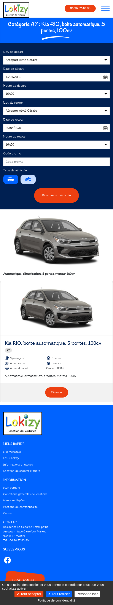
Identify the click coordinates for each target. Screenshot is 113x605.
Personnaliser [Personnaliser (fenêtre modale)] (87, 594)
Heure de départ (14, 86)
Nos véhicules (12, 451)
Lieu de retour (13, 102)
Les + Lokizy (11, 458)
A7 (8, 350)
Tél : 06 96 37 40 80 (16, 540)
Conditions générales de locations (25, 494)
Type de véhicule (15, 170)
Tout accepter (29, 594)
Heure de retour (14, 136)
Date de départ (13, 69)
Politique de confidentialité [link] (56, 600)
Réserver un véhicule (56, 195)
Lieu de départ (13, 52)
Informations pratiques (18, 464)
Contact (8, 513)
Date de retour (13, 119)
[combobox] (56, 60)
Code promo (12, 153)
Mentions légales (14, 500)
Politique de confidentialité (20, 507)
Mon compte (11, 487)
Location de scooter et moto (21, 470)
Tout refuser (59, 594)
